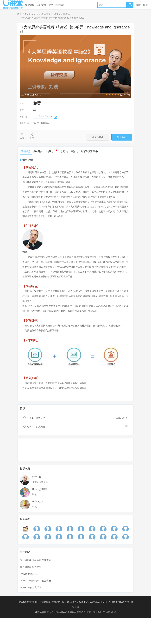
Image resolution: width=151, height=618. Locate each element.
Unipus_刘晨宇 (39, 489)
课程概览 (25, 151)
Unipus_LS (37, 501)
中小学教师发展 (56, 4)
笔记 (64, 151)
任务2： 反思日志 (36, 426)
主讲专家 (41, 4)
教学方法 (45, 14)
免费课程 (29, 4)
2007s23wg (26, 580)
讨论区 (51, 151)
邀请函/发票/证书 (89, 151)
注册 (145, 4)
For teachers (31, 14)
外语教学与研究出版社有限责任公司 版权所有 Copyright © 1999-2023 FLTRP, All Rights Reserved (79, 601)
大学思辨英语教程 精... (45, 116)
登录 (138, 4)
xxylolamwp (26, 573)
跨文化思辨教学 (62, 14)
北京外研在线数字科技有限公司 (70, 612)
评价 (74, 151)
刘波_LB (36, 477)
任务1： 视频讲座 (36, 417)
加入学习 (121, 137)
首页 (19, 14)
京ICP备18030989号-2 (104, 612)
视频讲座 (46, 560)
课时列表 (37, 151)
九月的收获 (25, 560)
